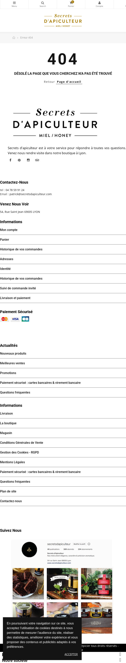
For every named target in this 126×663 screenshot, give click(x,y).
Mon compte (99, 2)
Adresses (6, 259)
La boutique (8, 423)
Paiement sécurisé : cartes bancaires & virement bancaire (40, 383)
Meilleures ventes (12, 363)
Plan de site (8, 491)
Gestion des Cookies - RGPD (19, 452)
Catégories (14, 2)
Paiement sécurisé (16, 311)
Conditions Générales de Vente (21, 443)
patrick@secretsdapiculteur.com (31, 194)
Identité (5, 269)
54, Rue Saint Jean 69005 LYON (20, 212)
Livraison (6, 413)
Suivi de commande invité (18, 288)
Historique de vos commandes (21, 249)
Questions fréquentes (15, 392)
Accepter (71, 654)
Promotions (8, 373)
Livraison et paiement (15, 298)
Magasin (6, 433)
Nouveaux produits (13, 353)
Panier (4, 239)
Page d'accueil (69, 82)
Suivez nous (10, 530)
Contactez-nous (11, 501)
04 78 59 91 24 (15, 190)
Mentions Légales (12, 462)
